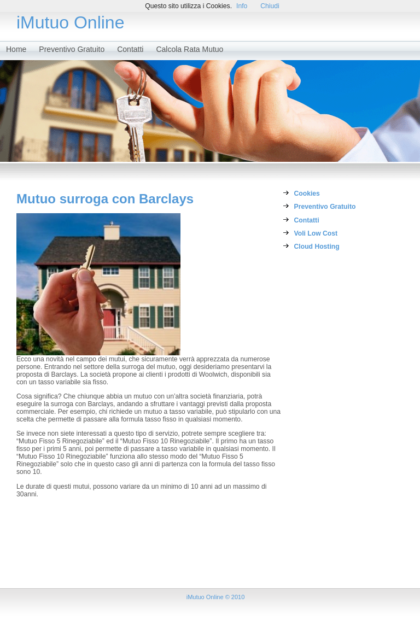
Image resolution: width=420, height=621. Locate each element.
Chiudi (269, 6)
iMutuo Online (70, 22)
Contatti (130, 49)
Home (16, 49)
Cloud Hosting (317, 246)
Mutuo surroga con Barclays (105, 198)
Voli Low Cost (315, 233)
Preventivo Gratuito (71, 49)
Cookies (307, 193)
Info (241, 6)
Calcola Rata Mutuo (189, 49)
